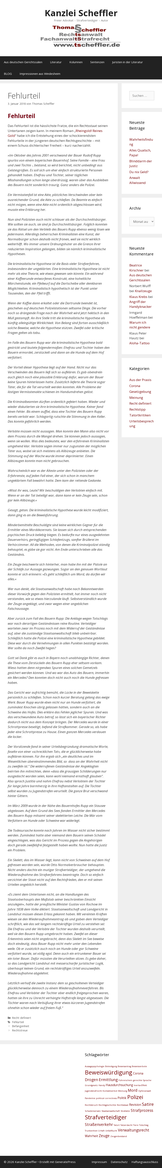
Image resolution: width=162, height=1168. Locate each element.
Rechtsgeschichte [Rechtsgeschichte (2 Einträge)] (107, 1105)
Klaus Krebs (138, 296)
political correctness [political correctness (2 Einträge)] (106, 1098)
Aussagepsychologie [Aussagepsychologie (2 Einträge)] (94, 1066)
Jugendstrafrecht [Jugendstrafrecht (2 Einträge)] (93, 1091)
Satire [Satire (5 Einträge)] (148, 1104)
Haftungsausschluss (144, 1162)
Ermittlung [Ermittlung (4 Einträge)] (108, 1079)
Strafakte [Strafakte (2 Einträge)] (125, 1111)
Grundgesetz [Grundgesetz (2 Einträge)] (91, 1085)
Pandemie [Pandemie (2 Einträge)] (90, 1098)
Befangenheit (20, 1026)
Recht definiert (21, 1018)
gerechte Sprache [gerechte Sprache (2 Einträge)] (142, 1080)
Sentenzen (97, 62)
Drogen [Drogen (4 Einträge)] (91, 1079)
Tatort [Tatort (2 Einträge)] (117, 1125)
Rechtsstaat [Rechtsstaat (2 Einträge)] (122, 1105)
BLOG (8, 74)
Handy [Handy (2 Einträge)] (102, 1085)
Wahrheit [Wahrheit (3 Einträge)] (91, 1136)
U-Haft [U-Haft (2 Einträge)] (101, 1130)
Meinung (136, 397)
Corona (134, 386)
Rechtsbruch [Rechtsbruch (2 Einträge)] (91, 1105)
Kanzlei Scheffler (81, 13)
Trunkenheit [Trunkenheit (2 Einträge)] (91, 1130)
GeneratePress (65, 1162)
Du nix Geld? (138, 172)
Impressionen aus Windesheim (40, 74)
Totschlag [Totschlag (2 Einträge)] (143, 1125)
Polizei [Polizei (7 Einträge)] (135, 1097)
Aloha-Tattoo (139, 343)
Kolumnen (76, 62)
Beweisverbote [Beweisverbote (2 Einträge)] (139, 1066)
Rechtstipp (137, 409)
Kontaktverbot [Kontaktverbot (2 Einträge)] (110, 1091)
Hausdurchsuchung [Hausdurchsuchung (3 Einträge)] (119, 1085)
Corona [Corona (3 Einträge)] (138, 1073)
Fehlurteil (18, 1022)
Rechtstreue (20, 1030)
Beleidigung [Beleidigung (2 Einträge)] (111, 1066)
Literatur (56, 62)
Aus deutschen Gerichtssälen (23, 62)
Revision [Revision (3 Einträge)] (135, 1105)
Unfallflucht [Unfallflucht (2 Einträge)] (111, 1130)
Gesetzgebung (140, 391)
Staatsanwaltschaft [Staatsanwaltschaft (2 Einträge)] (110, 1111)
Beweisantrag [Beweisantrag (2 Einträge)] (124, 1066)
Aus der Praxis (140, 380)
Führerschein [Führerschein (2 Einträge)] (125, 1080)
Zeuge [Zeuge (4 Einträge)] (104, 1135)
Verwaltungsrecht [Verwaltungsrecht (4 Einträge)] (133, 1130)
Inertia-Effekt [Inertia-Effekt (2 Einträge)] (140, 1085)
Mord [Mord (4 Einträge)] (132, 1090)
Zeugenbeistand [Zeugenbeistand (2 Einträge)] (118, 1136)
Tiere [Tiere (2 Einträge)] (135, 1125)
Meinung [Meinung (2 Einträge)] (122, 1091)
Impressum (99, 1162)
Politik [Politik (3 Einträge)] (122, 1098)
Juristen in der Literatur (127, 62)
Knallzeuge (143, 291)
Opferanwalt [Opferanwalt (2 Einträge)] (144, 1091)
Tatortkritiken (140, 415)
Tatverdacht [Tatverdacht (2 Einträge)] (126, 1125)
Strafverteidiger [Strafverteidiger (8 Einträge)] (106, 1117)
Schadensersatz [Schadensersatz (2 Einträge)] (93, 1111)
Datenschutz (119, 1162)
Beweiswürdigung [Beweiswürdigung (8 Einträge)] (108, 1072)
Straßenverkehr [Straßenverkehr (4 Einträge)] (99, 1124)
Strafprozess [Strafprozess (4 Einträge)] (142, 1110)
